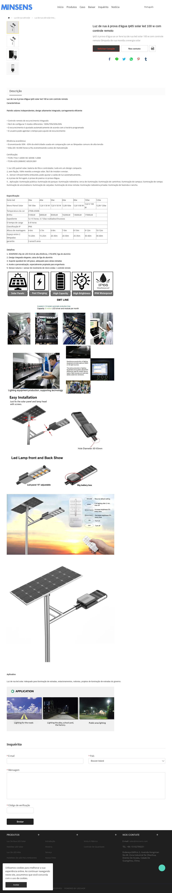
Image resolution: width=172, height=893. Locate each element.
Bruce (162, 868)
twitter (124, 59)
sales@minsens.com (138, 841)
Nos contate (134, 48)
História (48, 846)
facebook (110, 59)
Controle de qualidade (94, 846)
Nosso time (50, 857)
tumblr (146, 59)
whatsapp (131, 59)
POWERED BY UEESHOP (74, 888)
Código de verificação (18, 805)
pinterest (139, 59)
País (91, 755)
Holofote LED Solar (15, 846)
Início (9, 17)
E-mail (11, 755)
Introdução (50, 841)
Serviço (48, 852)
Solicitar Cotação (106, 48)
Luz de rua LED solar (22, 18)
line (117, 59)
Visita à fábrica (91, 841)
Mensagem (13, 769)
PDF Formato (152, 48)
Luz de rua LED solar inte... (45, 18)
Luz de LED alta (14, 852)
